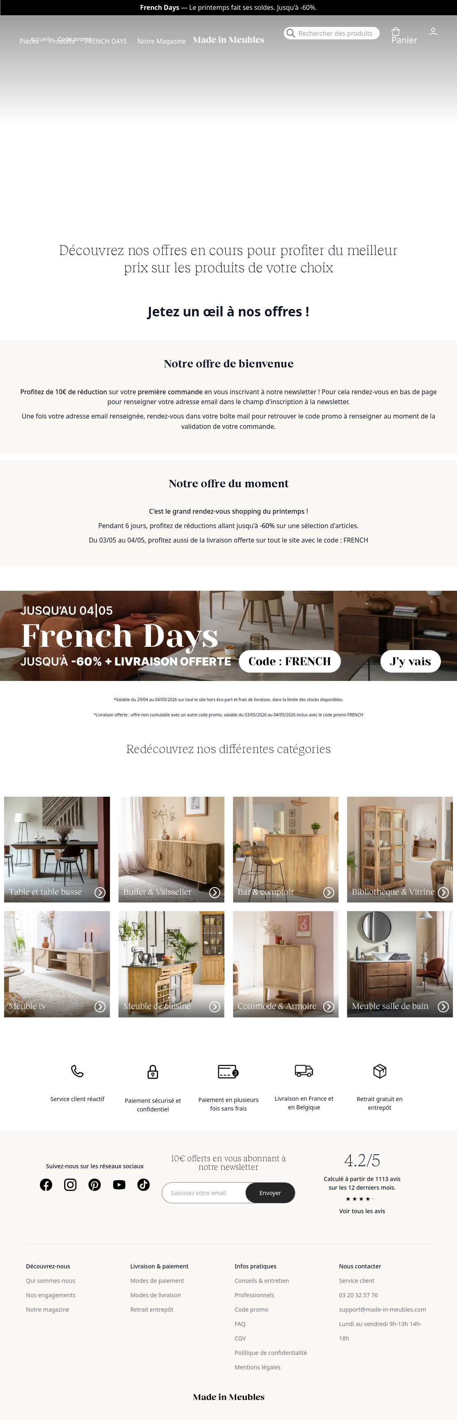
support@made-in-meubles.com (382, 1309)
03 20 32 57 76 (358, 1295)
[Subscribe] (270, 1193)
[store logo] (229, 39)
